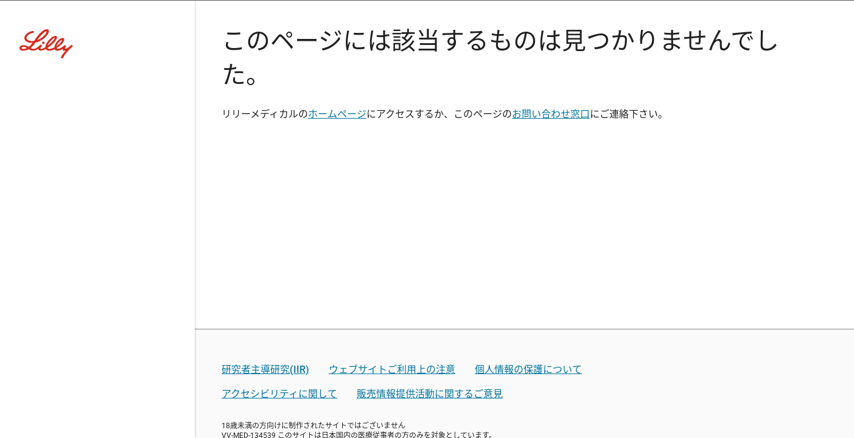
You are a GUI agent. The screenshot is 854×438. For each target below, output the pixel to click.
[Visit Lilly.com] (427, 85)
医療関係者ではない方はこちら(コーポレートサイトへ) (427, 321)
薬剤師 (362, 274)
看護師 (426, 274)
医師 (303, 274)
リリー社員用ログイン (310, 375)
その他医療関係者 (518, 274)
